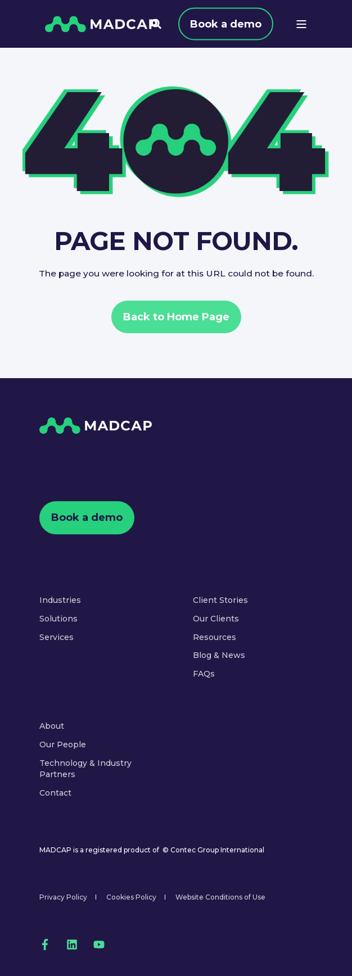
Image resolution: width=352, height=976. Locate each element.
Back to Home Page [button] (176, 317)
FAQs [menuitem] (204, 674)
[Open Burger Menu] (301, 24)
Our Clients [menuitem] (216, 619)
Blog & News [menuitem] (219, 655)
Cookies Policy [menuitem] (131, 897)
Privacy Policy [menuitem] (63, 897)
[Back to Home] (101, 24)
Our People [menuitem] (62, 744)
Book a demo (225, 23)
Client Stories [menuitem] (220, 600)
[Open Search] (156, 23)
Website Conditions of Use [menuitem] (220, 897)
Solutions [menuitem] (58, 619)
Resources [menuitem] (214, 637)
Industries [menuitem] (60, 600)
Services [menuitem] (56, 637)
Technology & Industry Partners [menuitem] (85, 768)
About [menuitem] (51, 726)
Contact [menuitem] (55, 793)
